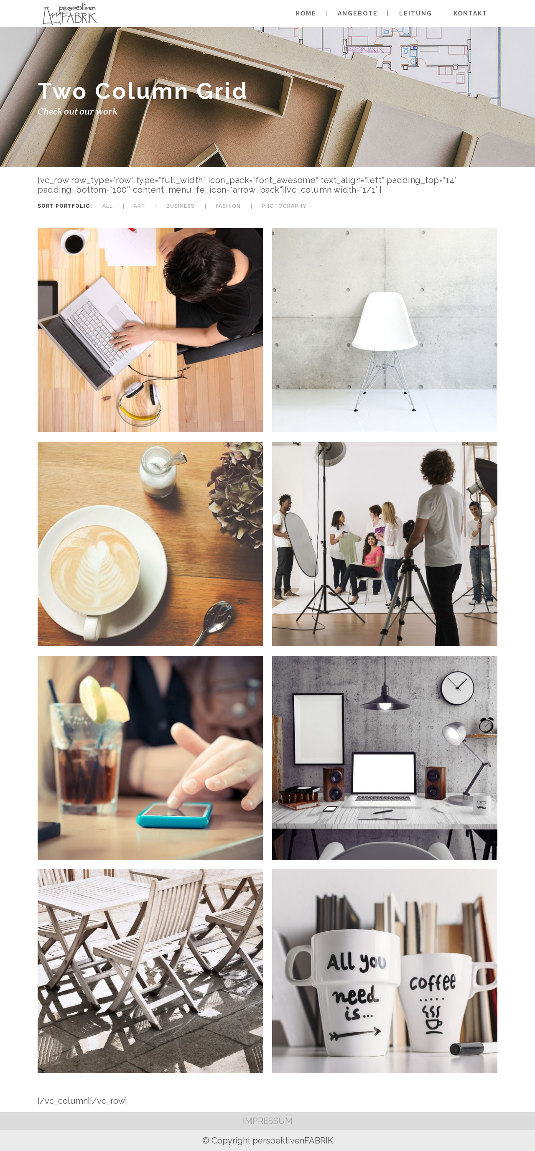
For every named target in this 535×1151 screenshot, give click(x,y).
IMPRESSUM (268, 1121)
